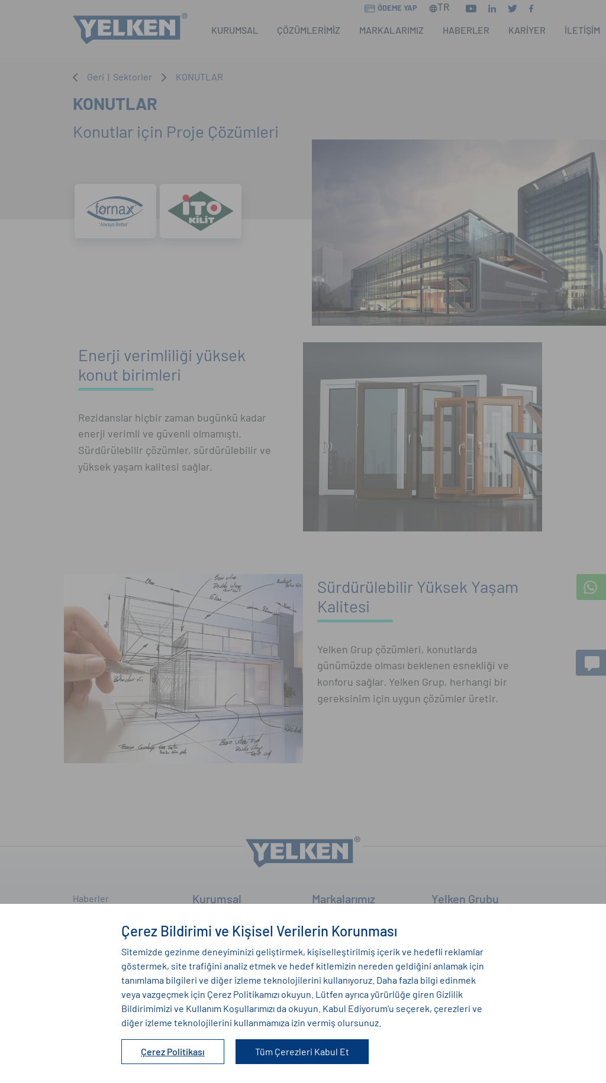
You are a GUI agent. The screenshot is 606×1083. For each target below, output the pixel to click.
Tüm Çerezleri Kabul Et (302, 1051)
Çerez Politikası (173, 1051)
